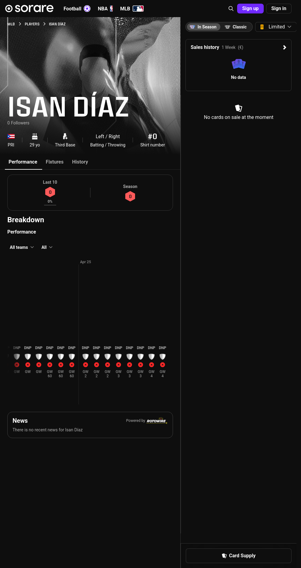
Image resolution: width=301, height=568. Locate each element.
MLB (132, 9)
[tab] (235, 27)
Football (77, 8)
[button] (231, 8)
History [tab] (80, 162)
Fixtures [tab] (55, 162)
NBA (105, 9)
